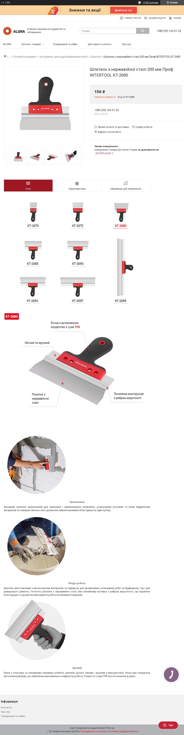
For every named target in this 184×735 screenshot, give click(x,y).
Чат (168, 725)
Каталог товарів (31, 44)
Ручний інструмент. (25, 56)
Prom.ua (110, 728)
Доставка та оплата (99, 44)
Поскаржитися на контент (94, 731)
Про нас (126, 44)
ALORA (7, 44)
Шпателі (96, 56)
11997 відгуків (150, 2)
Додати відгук (157, 18)
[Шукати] (142, 31)
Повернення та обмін (65, 44)
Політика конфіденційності (123, 731)
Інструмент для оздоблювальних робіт (64, 56)
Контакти (6, 707)
